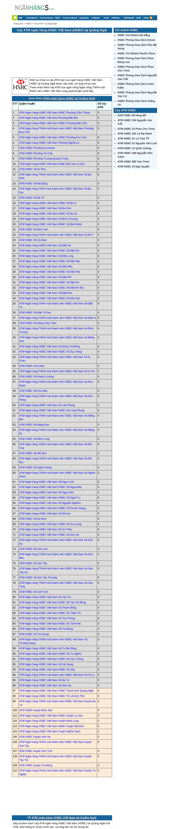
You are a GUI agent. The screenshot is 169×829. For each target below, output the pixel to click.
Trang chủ (18, 23)
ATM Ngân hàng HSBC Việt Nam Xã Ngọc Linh (46, 454)
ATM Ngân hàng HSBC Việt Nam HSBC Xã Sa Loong (50, 496)
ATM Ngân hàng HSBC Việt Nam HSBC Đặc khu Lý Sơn (52, 136)
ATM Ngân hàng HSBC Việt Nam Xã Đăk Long (46, 228)
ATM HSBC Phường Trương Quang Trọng (43, 131)
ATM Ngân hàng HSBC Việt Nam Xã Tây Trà (45, 569)
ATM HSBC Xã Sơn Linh (33, 521)
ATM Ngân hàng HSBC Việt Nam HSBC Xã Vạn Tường (51, 631)
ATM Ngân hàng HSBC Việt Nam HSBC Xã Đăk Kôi (49, 223)
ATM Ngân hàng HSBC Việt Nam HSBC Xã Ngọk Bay (50, 459)
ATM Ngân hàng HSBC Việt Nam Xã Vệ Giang (46, 636)
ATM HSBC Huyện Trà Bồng (35, 737)
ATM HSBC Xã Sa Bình (33, 491)
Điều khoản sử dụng (106, 817)
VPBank (116, 18)
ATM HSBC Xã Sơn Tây (33, 535)
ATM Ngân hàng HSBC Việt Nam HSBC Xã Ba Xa (48, 186)
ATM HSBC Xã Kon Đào (33, 363)
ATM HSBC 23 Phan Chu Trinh (136, 128)
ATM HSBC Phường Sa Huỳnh (37, 120)
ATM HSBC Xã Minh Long (34, 411)
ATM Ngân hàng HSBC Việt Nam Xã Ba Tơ (44, 652)
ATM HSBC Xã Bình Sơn (33, 201)
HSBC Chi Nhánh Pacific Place (136, 53)
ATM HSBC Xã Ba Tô (31, 170)
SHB (138, 18)
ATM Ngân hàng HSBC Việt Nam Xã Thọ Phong (47, 590)
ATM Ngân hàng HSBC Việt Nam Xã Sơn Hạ (45, 657)
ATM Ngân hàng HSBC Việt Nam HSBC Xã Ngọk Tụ (49, 470)
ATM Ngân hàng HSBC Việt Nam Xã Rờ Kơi (44, 485)
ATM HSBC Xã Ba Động (33, 155)
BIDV (57, 18)
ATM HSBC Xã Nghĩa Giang (35, 439)
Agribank (84, 18)
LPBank (96, 18)
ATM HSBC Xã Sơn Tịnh (33, 564)
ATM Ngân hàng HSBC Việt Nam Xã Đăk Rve (45, 265)
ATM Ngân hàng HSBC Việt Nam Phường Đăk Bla (48, 90)
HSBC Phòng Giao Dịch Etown (136, 40)
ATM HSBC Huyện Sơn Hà (35, 709)
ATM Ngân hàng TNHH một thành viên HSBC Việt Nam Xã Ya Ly (57, 647)
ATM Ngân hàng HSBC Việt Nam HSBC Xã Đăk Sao (49, 270)
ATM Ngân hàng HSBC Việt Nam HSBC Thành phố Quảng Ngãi (56, 663)
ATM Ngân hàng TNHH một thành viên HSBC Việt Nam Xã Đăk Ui (57, 290)
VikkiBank (129, 18)
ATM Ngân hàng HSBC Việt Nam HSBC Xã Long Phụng (51, 382)
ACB (106, 18)
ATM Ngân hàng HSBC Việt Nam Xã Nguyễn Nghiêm (50, 475)
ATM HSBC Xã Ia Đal (31, 338)
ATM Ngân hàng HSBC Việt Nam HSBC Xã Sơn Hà (49, 507)
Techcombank (70, 18)
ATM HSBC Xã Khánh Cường (36, 348)
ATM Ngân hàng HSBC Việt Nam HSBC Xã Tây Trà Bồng (52, 574)
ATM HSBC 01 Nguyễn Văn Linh (137, 143)
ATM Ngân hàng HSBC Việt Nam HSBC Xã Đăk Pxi (49, 254)
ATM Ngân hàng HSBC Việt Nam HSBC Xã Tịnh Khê (50, 595)
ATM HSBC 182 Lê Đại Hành (135, 133)
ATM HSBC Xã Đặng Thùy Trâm (38, 295)
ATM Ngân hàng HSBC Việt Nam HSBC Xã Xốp (47, 642)
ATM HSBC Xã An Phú (32, 141)
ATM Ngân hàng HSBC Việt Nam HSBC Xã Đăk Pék (49, 244)
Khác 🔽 (148, 18)
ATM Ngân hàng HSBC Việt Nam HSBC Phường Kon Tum (53, 109)
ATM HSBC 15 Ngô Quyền (134, 166)
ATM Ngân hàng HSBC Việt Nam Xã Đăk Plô (45, 249)
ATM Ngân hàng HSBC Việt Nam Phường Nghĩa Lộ (49, 115)
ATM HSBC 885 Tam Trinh (133, 161)
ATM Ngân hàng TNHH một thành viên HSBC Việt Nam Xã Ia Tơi (57, 343)
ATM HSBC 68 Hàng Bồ (132, 115)
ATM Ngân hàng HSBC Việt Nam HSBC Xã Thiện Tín (50, 585)
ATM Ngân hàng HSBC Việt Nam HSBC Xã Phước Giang (52, 480)
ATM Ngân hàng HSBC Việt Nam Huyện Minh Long (49, 693)
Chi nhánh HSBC (126, 30)
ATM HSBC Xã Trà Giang (34, 606)
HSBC (29, 23)
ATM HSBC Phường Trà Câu (36, 125)
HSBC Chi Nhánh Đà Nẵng (134, 35)
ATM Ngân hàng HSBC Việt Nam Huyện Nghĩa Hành (50, 703)
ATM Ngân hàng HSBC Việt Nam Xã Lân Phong (47, 377)
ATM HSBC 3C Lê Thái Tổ (133, 138)
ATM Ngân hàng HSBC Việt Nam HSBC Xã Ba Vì (48, 175)
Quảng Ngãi (51, 23)
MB (20, 18)
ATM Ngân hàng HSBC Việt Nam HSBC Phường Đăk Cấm (53, 95)
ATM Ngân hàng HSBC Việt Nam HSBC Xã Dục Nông (50, 324)
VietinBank (32, 18)
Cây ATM (38, 23)
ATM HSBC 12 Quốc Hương (134, 148)
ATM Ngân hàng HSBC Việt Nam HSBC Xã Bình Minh (50, 196)
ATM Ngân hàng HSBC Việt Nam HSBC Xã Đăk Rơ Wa (51, 260)
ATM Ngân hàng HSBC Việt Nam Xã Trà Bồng (46, 601)
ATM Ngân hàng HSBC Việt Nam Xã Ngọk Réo (46, 464)
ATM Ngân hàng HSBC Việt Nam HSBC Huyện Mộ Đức (51, 698)
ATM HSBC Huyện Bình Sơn (36, 682)
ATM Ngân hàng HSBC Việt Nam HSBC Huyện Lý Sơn (51, 688)
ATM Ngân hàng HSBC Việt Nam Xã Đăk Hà (45, 217)
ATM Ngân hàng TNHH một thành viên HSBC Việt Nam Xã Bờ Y (56, 207)
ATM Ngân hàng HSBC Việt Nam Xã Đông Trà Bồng (49, 318)
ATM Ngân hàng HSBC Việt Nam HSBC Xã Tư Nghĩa (50, 626)
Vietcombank (46, 18)
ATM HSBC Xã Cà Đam (33, 212)
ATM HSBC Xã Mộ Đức (33, 425)
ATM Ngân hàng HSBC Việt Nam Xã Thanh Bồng (48, 580)
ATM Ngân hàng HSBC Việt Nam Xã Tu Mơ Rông (48, 620)
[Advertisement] (62, 41)
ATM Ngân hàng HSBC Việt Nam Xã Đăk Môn (46, 238)
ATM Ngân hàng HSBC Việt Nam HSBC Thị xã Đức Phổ (52, 668)
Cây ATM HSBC (125, 110)
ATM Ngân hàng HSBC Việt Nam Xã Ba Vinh (45, 180)
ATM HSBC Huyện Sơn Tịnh (35, 723)
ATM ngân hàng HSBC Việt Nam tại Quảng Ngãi (64, 790)
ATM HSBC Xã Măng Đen (34, 397)
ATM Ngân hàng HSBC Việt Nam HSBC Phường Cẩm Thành (54, 84)
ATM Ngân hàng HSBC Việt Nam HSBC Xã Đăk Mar (49, 233)
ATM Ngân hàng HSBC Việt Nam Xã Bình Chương (48, 191)
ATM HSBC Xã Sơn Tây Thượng (38, 550)
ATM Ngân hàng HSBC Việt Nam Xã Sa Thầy (45, 501)
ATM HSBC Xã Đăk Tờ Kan (35, 285)
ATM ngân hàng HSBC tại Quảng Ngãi (69, 70)
